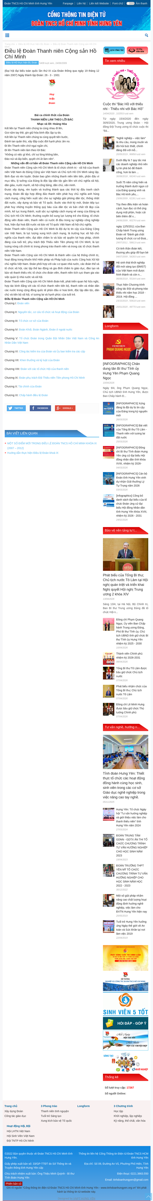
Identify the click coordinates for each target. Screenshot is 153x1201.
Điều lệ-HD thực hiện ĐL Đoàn (21, 62)
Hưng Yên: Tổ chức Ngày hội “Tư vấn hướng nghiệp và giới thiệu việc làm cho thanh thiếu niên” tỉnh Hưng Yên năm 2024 (131, 817)
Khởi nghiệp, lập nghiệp (128, 1115)
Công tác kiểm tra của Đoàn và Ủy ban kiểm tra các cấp (52, 351)
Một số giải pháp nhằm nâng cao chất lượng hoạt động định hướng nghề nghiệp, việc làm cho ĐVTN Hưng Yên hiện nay (131, 903)
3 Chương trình (123, 1106)
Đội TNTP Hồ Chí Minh (20, 1140)
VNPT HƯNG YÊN (84, 1198)
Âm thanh (141, 3)
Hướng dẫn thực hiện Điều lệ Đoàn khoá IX (33, 452)
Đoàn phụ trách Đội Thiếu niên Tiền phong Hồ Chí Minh (52, 377)
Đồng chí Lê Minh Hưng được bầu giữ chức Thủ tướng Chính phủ (130, 708)
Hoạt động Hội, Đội (19, 1126)
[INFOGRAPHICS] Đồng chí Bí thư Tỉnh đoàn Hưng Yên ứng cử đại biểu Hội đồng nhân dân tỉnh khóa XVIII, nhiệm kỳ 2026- (132, 455)
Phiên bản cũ (13, 1183)
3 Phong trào (49, 1106)
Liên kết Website (99, 3)
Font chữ (117, 3)
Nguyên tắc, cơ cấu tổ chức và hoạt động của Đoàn (48, 312)
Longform (111, 326)
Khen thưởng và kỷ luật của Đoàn (40, 360)
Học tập (118, 1111)
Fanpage (68, 3)
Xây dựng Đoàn (14, 1111)
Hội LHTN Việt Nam (18, 1131)
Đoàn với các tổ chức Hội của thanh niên (45, 368)
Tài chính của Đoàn (30, 386)
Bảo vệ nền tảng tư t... (121, 530)
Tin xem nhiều (115, 61)
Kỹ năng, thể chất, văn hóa (129, 1120)
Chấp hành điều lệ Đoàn (33, 395)
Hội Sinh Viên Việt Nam (21, 1135)
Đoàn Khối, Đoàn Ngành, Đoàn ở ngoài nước (45, 329)
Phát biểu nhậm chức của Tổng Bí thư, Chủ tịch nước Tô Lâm (131, 690)
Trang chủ (11, 1106)
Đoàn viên (23, 303)
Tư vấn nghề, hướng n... (122, 727)
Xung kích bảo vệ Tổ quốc (56, 1120)
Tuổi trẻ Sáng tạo (51, 1115)
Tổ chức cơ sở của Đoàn (33, 320)
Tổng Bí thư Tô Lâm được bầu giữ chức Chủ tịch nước (131, 672)
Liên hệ (81, 3)
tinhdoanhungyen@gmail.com (130, 1179)
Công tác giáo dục (15, 1115)
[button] (147, 35)
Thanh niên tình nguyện (55, 1111)
